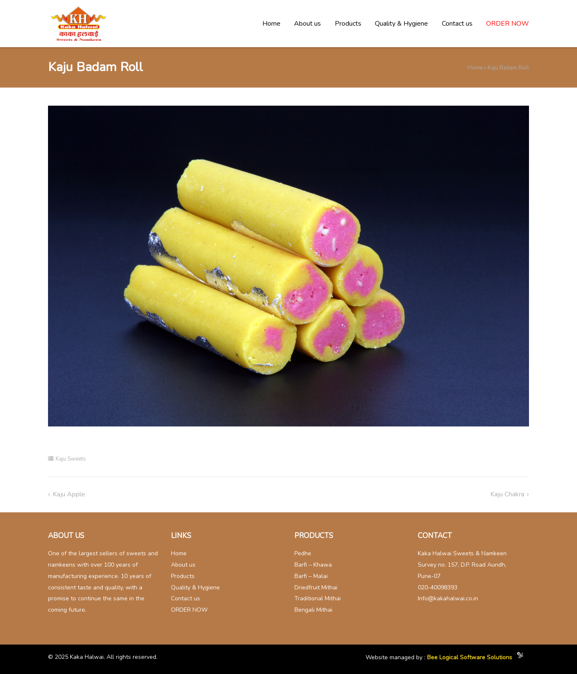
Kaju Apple (69, 494)
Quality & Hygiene (401, 23)
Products (348, 23)
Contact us (457, 23)
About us (307, 23)
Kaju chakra (507, 494)
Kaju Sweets (71, 459)
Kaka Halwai (87, 657)
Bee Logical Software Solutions (469, 658)
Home (271, 23)
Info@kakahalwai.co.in (448, 598)
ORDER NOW (507, 23)
